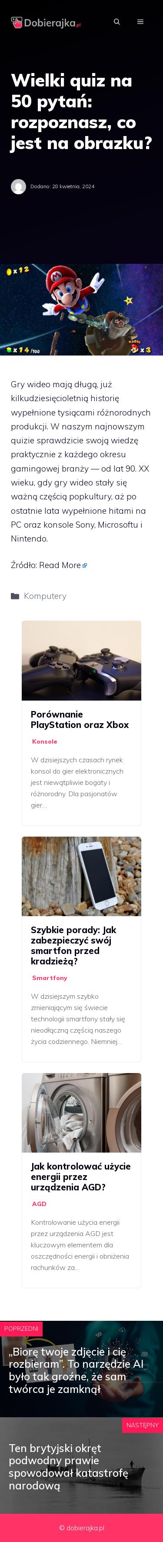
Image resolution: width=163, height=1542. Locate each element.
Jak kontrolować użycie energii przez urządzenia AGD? (81, 1177)
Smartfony (49, 978)
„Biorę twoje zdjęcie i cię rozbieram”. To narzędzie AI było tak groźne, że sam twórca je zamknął (76, 1370)
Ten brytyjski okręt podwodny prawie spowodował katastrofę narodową (68, 1467)
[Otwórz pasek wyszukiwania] (117, 22)
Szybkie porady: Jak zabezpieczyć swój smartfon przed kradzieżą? (73, 945)
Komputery (45, 596)
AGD (39, 1204)
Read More (60, 565)
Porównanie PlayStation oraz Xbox (80, 719)
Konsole (44, 741)
